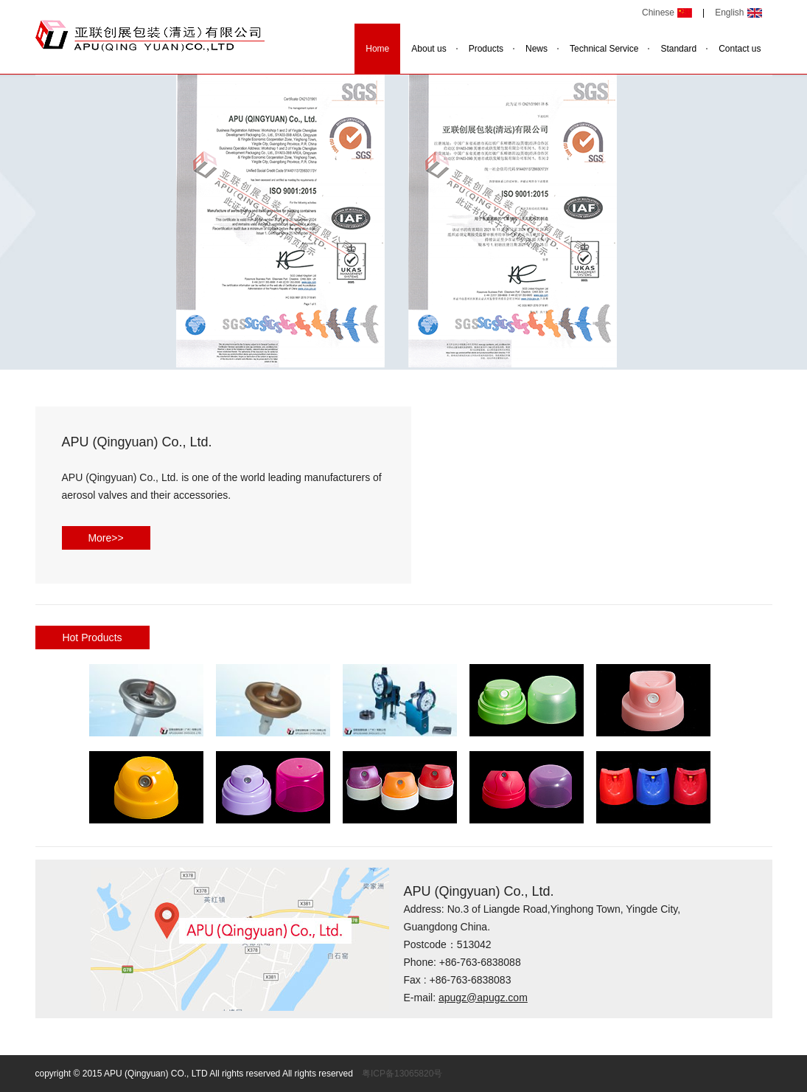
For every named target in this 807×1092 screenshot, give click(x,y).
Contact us (740, 49)
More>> (105, 538)
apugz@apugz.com (483, 997)
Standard (678, 49)
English (729, 12)
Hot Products (92, 637)
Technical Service (604, 49)
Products (486, 49)
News (536, 49)
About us (428, 49)
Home (377, 49)
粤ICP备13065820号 (402, 1073)
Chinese (658, 12)
